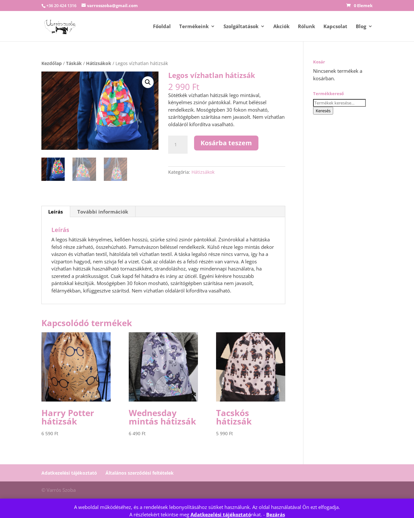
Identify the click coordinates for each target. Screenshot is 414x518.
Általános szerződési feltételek (139, 473)
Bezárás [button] (275, 514)
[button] (148, 82)
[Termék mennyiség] (178, 145)
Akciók (281, 26)
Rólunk (306, 26)
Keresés (323, 111)
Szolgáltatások (240, 26)
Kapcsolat (335, 26)
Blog (361, 26)
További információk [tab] (102, 212)
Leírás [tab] (55, 212)
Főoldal (162, 26)
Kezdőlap (51, 63)
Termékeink (194, 26)
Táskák (74, 63)
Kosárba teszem (226, 142)
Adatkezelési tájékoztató (221, 514)
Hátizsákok (98, 63)
